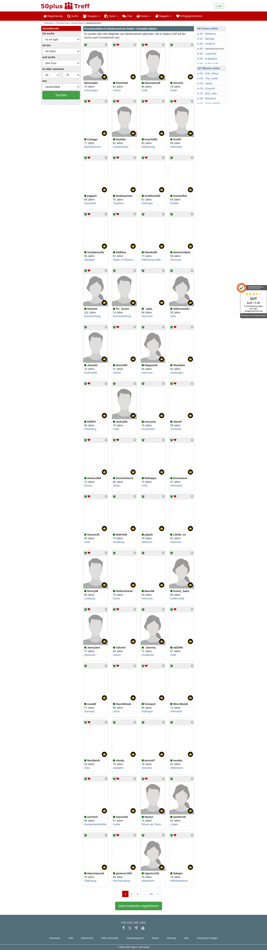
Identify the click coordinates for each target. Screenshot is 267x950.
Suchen (61, 95)
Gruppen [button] (91, 16)
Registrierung (53, 16)
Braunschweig (92, 316)
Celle (145, 90)
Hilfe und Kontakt (110, 938)
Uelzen (117, 90)
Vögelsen (118, 203)
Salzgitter (89, 259)
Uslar (87, 542)
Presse (155, 938)
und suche (48, 57)
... (144, 893)
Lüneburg (89, 598)
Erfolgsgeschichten (189, 16)
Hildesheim (176, 767)
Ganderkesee (120, 146)
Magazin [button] (163, 16)
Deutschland (77, 23)
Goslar (117, 824)
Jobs (186, 938)
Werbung (171, 938)
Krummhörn (148, 429)
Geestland (90, 203)
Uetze (116, 711)
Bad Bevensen (92, 146)
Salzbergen (176, 372)
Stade (173, 90)
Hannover (176, 259)
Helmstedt (176, 146)
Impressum (54, 938)
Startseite (48, 23)
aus (44, 80)
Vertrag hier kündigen (207, 938)
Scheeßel (175, 429)
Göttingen (147, 203)
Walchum (147, 542)
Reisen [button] (144, 16)
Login (219, 5)
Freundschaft (62, 23)
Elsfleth (174, 203)
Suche (72, 16)
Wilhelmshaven (179, 880)
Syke (173, 316)
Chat (127, 16)
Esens (116, 598)
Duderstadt (90, 372)
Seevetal (89, 711)
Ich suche (48, 33)
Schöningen (91, 90)
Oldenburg (90, 429)
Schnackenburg (122, 316)
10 (151, 893)
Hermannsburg (121, 880)
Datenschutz (87, 938)
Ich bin (46, 45)
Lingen (174, 824)
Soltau (116, 485)
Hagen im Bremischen (126, 259)
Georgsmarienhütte (95, 824)
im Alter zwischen (53, 69)
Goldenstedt (177, 598)
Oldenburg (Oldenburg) (155, 259)
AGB (70, 938)
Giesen (88, 485)
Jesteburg (118, 542)
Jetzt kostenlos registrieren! (138, 906)
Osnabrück (148, 654)
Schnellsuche (50, 28)
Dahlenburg (148, 146)
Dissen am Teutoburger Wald (158, 824)
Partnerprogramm (135, 938)
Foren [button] (111, 16)
